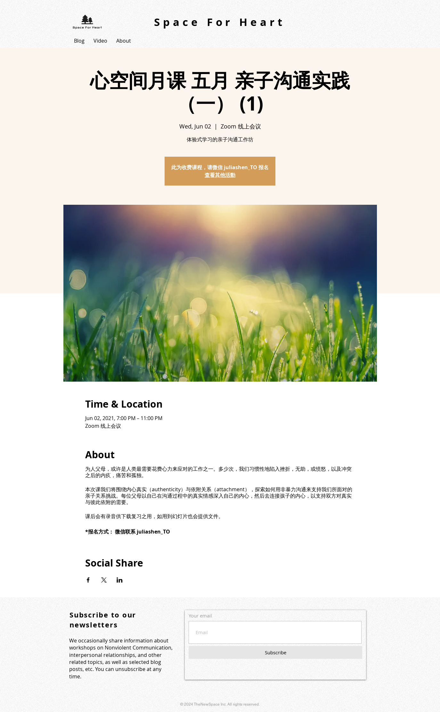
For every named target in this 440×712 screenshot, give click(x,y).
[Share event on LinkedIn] (120, 580)
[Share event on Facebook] (88, 580)
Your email (200, 615)
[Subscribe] (275, 652)
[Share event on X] (104, 580)
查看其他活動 (220, 174)
